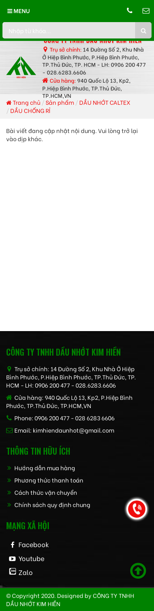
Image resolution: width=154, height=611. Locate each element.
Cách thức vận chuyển (41, 492)
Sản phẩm (60, 102)
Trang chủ (23, 102)
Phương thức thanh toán (44, 480)
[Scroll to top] (138, 570)
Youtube (31, 558)
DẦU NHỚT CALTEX (104, 102)
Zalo (25, 572)
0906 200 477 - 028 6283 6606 (74, 417)
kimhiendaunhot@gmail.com (73, 430)
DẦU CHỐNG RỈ (30, 110)
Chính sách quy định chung (48, 504)
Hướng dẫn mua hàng (40, 467)
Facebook (33, 544)
